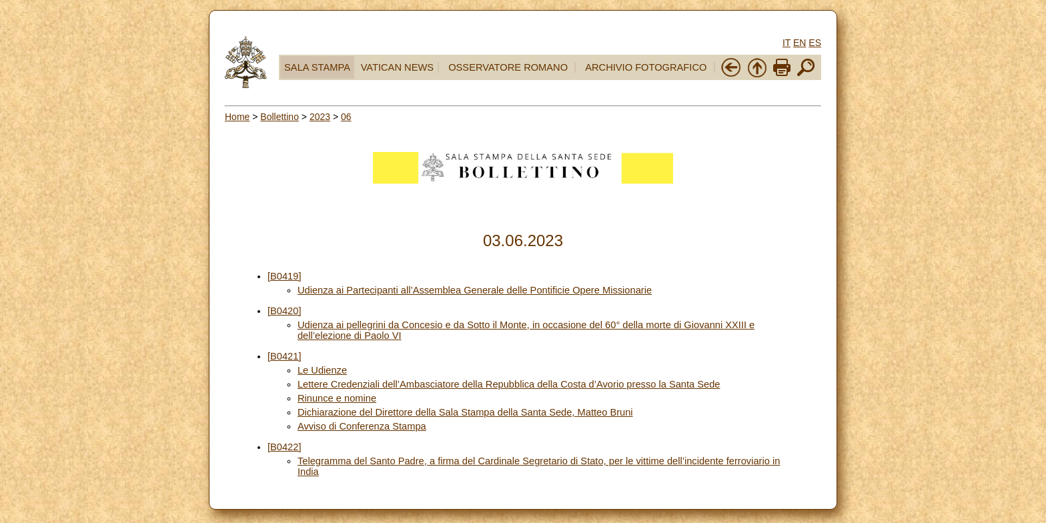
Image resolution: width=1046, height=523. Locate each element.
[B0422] (285, 447)
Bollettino (279, 116)
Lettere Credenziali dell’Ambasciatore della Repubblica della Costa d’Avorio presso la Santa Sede (509, 384)
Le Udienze (322, 370)
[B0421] (285, 356)
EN (799, 42)
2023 (320, 116)
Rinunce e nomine (337, 398)
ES (815, 42)
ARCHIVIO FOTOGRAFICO (645, 67)
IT (786, 42)
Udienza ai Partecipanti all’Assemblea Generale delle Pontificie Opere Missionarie (475, 290)
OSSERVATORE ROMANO (508, 67)
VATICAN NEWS (397, 67)
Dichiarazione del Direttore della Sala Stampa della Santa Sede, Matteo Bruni (465, 412)
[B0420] (285, 311)
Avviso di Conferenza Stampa (362, 426)
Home (237, 116)
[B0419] (285, 276)
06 (346, 116)
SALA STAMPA (317, 67)
